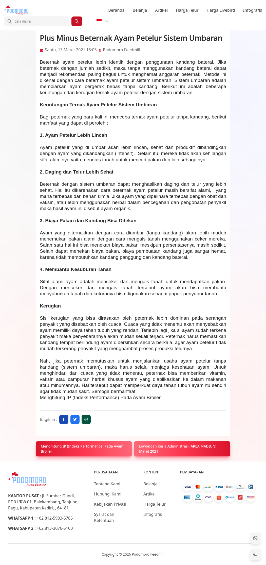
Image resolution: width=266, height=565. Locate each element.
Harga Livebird (220, 10)
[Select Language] (102, 21)
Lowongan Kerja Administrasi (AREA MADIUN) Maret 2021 (177, 449)
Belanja (140, 10)
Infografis (252, 10)
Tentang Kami (107, 484)
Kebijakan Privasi (110, 504)
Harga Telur (187, 10)
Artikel (161, 10)
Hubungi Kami (107, 494)
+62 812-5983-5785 (55, 518)
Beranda (116, 10)
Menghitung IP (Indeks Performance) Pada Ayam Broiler (100, 397)
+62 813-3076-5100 (55, 528)
